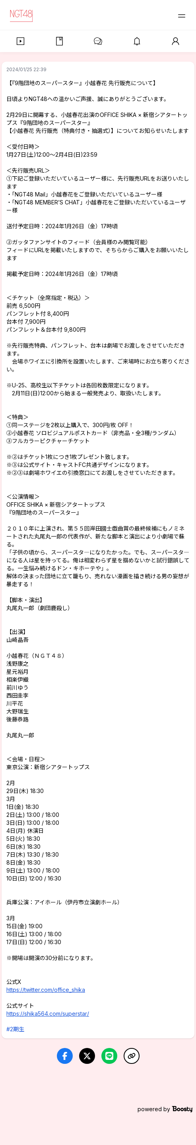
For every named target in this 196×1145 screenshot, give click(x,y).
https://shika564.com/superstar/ (47, 1013)
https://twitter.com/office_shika (45, 989)
